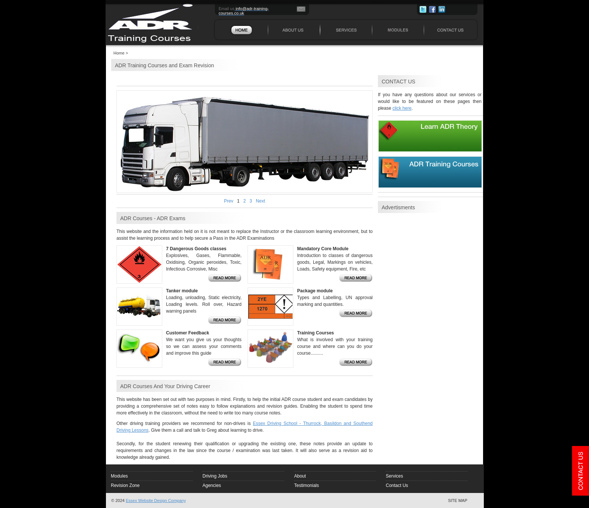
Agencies (211, 485)
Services (394, 476)
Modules (119, 476)
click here (402, 108)
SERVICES (327, 1)
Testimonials (306, 485)
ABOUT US (276, 1)
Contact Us (397, 485)
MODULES (379, 1)
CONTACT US (433, 1)
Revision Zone (125, 485)
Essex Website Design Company (156, 500)
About (300, 476)
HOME (217, 1)
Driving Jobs (214, 476)
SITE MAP (457, 500)
